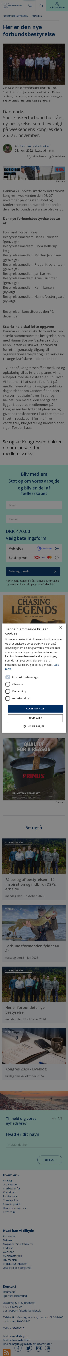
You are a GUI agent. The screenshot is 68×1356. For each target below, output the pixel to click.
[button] (34, 726)
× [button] (60, 627)
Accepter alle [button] (35, 708)
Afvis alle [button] (35, 718)
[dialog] (34, 678)
